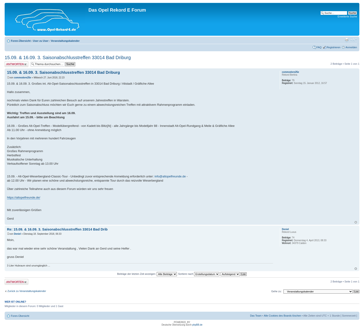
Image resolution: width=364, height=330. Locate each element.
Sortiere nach (198, 273)
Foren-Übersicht (21, 40)
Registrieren (333, 47)
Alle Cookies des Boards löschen (282, 315)
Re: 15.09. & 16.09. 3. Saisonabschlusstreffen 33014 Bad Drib (57, 229)
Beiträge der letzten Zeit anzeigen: (147, 273)
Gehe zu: (276, 291)
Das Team (255, 315)
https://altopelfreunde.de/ (23, 197)
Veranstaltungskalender (65, 40)
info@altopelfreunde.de (170, 176)
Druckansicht (346, 40)
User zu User (41, 40)
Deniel (17, 234)
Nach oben (355, 222)
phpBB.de (197, 325)
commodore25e (22, 77)
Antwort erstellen (16, 64)
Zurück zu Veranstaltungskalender (26, 291)
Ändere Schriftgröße (353, 40)
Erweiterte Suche (347, 16)
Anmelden (351, 47)
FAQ (319, 47)
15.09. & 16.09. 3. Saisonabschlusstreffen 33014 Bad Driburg (68, 57)
